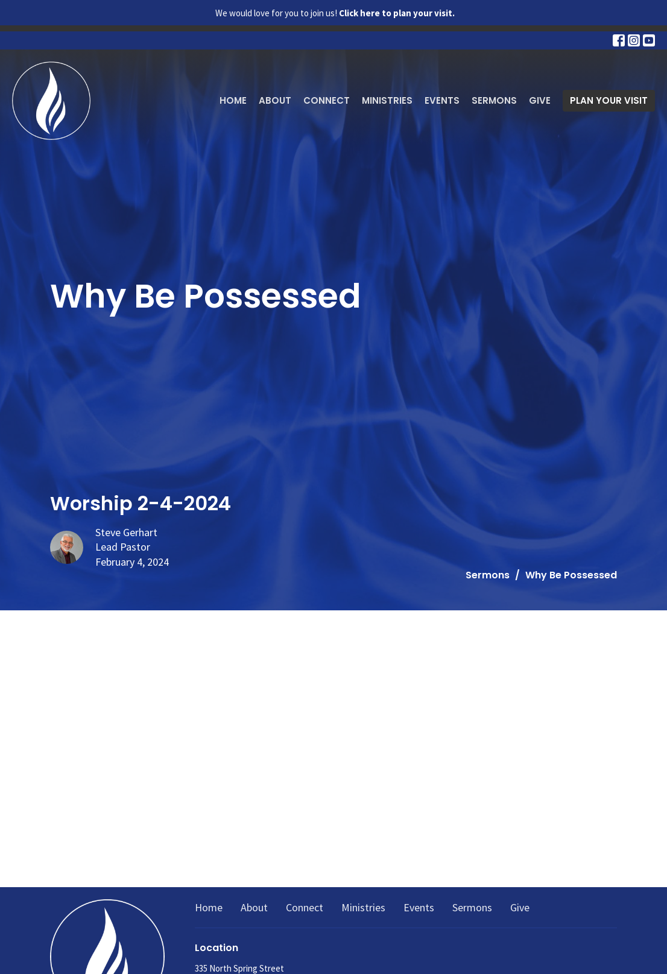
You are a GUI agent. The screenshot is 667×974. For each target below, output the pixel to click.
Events (442, 100)
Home (233, 100)
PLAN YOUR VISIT (609, 100)
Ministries (387, 100)
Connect (326, 100)
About (275, 100)
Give (540, 100)
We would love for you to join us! (335, 13)
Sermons (494, 100)
